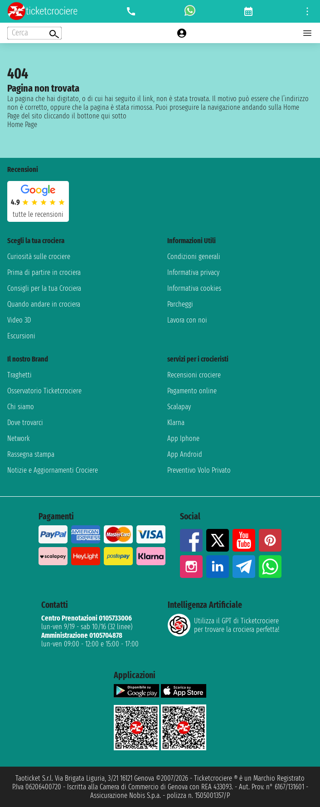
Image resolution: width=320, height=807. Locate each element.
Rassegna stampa (30, 454)
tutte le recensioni (38, 214)
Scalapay (179, 406)
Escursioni (21, 336)
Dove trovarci (25, 422)
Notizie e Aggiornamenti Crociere (52, 470)
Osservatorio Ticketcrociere (44, 390)
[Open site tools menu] (307, 11)
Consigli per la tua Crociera (44, 288)
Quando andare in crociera (43, 304)
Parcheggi (180, 304)
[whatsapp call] (189, 11)
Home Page (22, 124)
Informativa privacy (193, 272)
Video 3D (19, 320)
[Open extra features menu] (34, 33)
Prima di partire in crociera (44, 272)
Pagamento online (192, 390)
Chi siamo (20, 406)
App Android (184, 454)
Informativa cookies (194, 288)
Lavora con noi (187, 320)
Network (18, 438)
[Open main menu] (307, 33)
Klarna (175, 422)
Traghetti (19, 375)
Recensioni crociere (194, 375)
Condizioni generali (193, 256)
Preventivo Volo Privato (199, 470)
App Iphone (183, 438)
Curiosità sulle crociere (38, 256)
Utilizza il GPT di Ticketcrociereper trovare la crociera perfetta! (223, 625)
